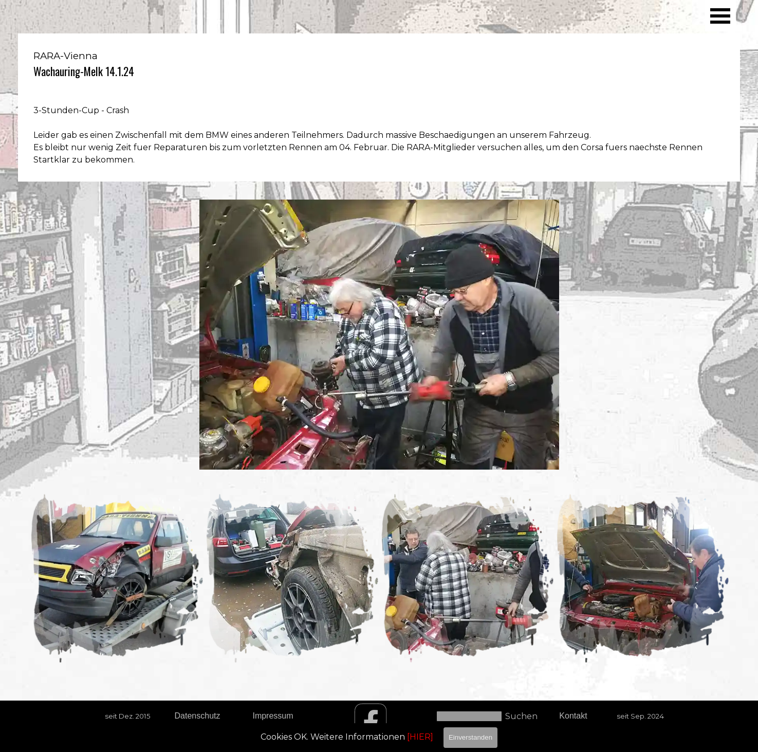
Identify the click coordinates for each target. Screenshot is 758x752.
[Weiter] (734, 577)
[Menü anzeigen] (720, 16)
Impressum (272, 715)
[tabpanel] (379, 107)
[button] (116, 577)
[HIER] (420, 737)
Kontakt (573, 715)
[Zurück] (23, 577)
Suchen (521, 716)
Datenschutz (197, 715)
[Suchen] (469, 716)
